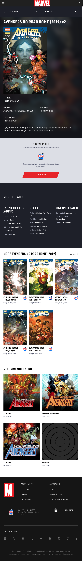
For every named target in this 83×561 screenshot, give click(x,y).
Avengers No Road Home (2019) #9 (36, 298)
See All (73, 254)
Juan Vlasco (39, 223)
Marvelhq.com (56, 494)
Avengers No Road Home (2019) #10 (10, 298)
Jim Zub (29, 110)
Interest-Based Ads (54, 554)
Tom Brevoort (40, 233)
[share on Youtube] (41, 539)
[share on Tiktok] (77, 539)
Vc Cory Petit (41, 230)
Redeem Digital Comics (60, 500)
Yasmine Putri (10, 120)
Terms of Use (16, 551)
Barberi (61, 303)
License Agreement (38, 554)
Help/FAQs (25, 489)
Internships (26, 500)
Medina (35, 303)
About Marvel (27, 484)
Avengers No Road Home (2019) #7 (10, 349)
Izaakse (10, 303)
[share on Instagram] (23, 539)
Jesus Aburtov (42, 226)
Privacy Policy (27, 551)
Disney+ (53, 489)
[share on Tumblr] (32, 539)
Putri (14, 303)
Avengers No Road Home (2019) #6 (36, 349)
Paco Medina (46, 110)
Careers (25, 494)
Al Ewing (7, 110)
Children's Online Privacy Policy (19, 554)
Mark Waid (19, 110)
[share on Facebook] (5, 539)
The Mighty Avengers (50, 413)
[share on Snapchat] (50, 539)
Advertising (55, 484)
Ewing (5, 303)
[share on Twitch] (68, 539)
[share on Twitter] (14, 539)
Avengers (7, 413)
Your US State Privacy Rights (44, 551)
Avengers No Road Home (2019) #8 (62, 298)
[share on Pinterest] (59, 539)
